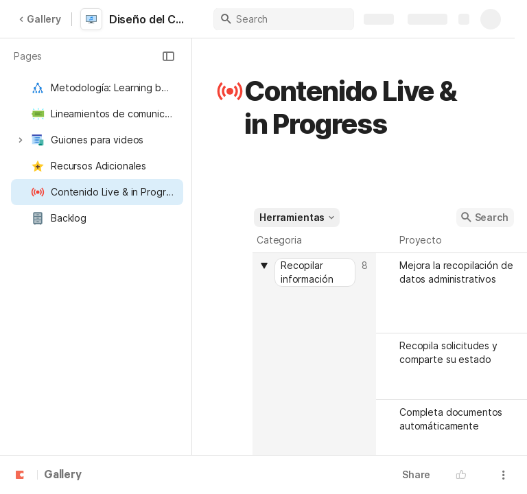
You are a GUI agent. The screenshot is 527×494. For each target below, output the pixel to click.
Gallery (40, 19)
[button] (168, 56)
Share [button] (416, 474)
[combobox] (316, 272)
